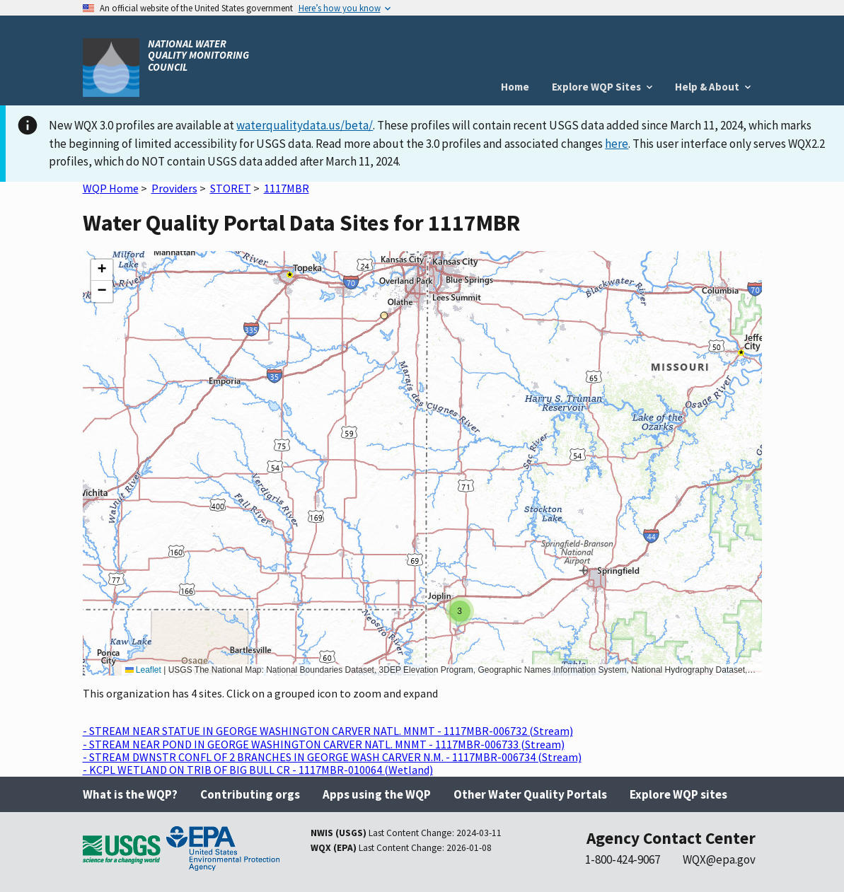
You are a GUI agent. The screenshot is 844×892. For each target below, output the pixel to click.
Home (515, 86)
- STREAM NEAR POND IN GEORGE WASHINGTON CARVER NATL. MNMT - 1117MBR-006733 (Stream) (324, 744)
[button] (460, 611)
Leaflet (143, 670)
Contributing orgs (250, 794)
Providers (174, 188)
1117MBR (286, 188)
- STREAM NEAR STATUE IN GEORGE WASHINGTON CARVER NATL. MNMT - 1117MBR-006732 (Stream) (328, 731)
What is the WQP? (130, 794)
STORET (230, 188)
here (616, 143)
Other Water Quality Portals (530, 794)
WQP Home (111, 188)
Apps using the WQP (377, 794)
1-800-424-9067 (622, 859)
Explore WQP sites (678, 794)
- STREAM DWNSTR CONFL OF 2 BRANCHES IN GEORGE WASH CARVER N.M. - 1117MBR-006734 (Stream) (332, 757)
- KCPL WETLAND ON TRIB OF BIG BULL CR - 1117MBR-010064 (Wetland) (258, 770)
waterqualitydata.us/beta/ (304, 125)
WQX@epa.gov (719, 859)
